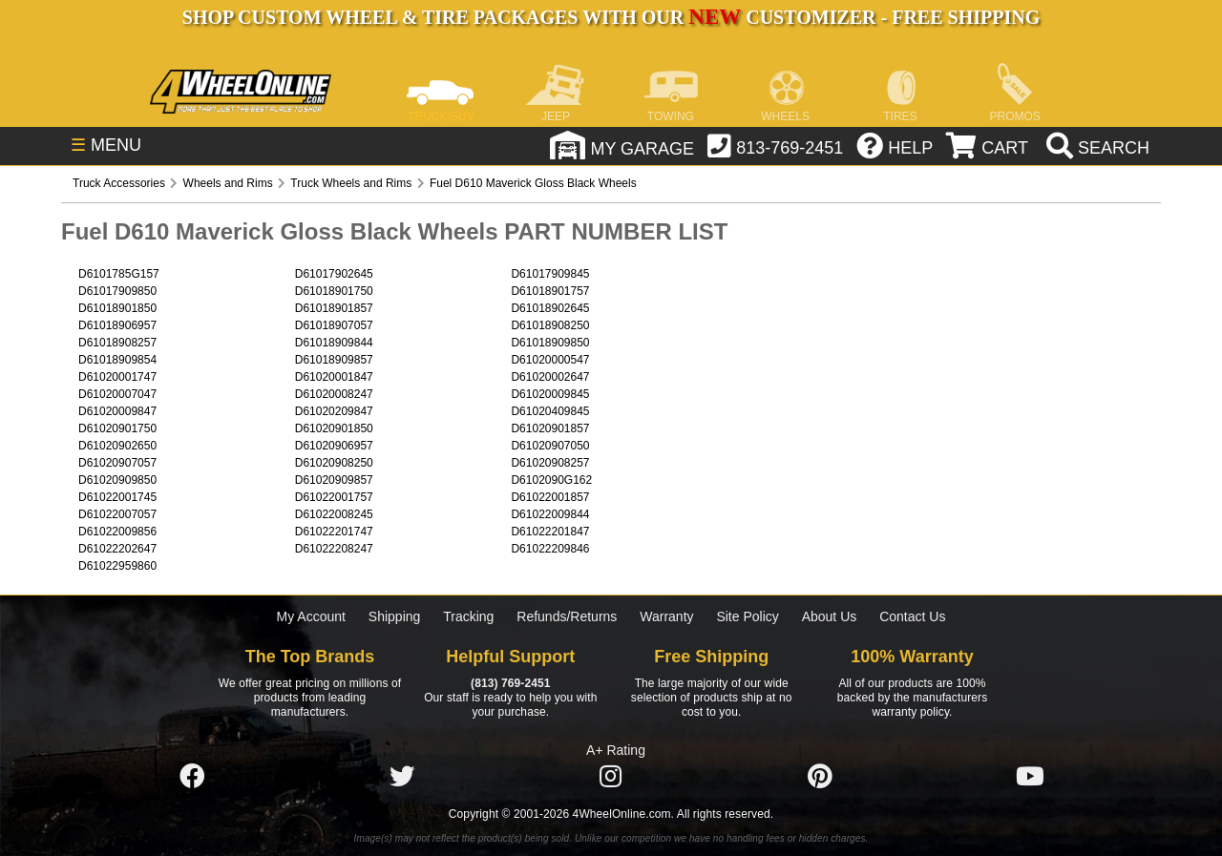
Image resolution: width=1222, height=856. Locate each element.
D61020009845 (550, 394)
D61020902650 (117, 445)
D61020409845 (550, 411)
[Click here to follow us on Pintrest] (820, 777)
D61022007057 (117, 514)
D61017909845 (550, 274)
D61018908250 (550, 325)
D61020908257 (550, 463)
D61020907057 (117, 463)
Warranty (666, 616)
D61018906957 (117, 325)
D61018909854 (117, 359)
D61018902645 (550, 308)
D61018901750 (334, 291)
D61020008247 (334, 394)
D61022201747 (334, 531)
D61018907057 (334, 325)
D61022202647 (117, 548)
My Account (311, 616)
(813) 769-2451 (510, 683)
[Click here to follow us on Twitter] (402, 777)
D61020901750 (117, 428)
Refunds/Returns (566, 616)
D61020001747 (117, 377)
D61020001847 (334, 377)
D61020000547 (550, 359)
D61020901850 (334, 428)
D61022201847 (550, 531)
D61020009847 (117, 411)
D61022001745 (117, 497)
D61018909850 (550, 342)
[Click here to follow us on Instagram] (611, 777)
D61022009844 (550, 514)
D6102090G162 (551, 480)
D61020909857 (334, 480)
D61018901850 (117, 308)
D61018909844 (334, 342)
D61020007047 (117, 394)
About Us (829, 616)
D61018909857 (334, 359)
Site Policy (747, 616)
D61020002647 (550, 377)
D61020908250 (334, 463)
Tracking (468, 616)
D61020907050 (550, 445)
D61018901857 (334, 308)
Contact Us (912, 616)
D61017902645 (334, 274)
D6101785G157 (118, 274)
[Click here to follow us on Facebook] (192, 777)
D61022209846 (550, 548)
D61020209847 (334, 411)
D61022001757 (334, 497)
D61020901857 (550, 428)
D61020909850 (117, 480)
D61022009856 (117, 531)
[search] (1095, 147)
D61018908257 (117, 342)
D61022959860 (117, 566)
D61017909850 (117, 291)
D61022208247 (334, 548)
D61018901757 (550, 291)
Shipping (395, 616)
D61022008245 (334, 514)
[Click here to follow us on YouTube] (1030, 777)
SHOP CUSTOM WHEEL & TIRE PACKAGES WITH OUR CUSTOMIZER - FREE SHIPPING (611, 17)
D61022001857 (550, 497)
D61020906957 (334, 445)
